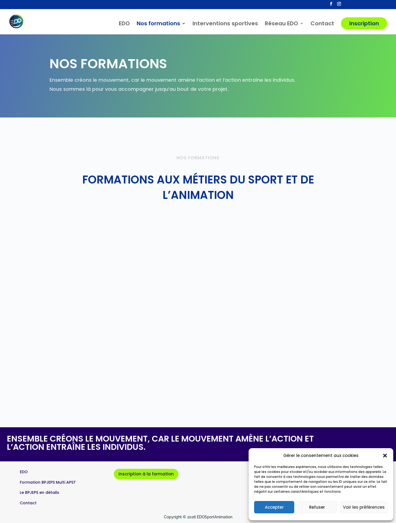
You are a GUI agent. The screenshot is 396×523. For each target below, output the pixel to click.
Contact (322, 24)
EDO (124, 24)
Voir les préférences (364, 507)
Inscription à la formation (146, 474)
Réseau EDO (281, 24)
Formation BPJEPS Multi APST (48, 482)
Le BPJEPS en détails (39, 492)
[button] (385, 455)
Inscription (364, 23)
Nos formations (158, 24)
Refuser (317, 507)
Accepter (274, 507)
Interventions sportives (225, 24)
